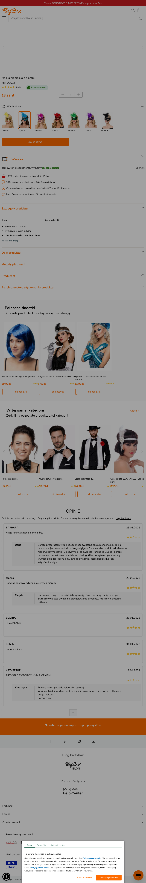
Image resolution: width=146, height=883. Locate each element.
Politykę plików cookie (40, 867)
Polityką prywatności (91, 858)
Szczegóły (41, 845)
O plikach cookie (57, 845)
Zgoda (29, 845)
